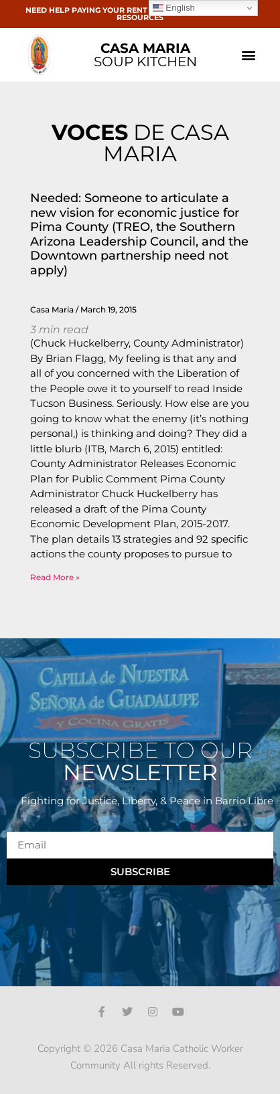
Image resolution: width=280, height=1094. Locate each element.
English (174, 8)
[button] (248, 55)
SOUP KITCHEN (145, 55)
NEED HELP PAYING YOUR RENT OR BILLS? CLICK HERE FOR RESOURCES (140, 13)
